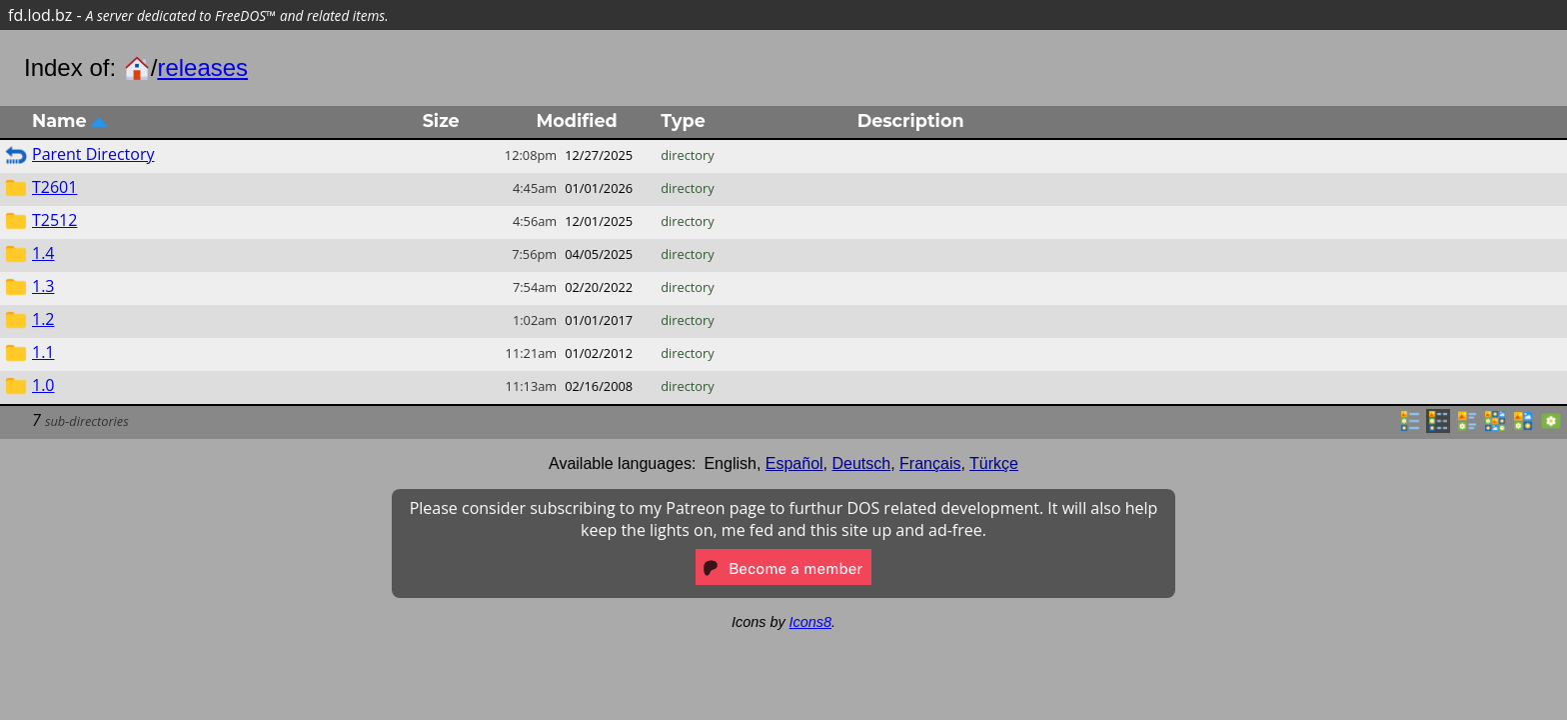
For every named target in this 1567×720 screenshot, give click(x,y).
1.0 (43, 385)
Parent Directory (93, 154)
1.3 (43, 286)
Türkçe (993, 463)
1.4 (43, 253)
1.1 (43, 352)
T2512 (54, 220)
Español (794, 463)
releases (202, 67)
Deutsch (861, 463)
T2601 (54, 187)
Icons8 (810, 622)
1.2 (43, 319)
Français (929, 463)
